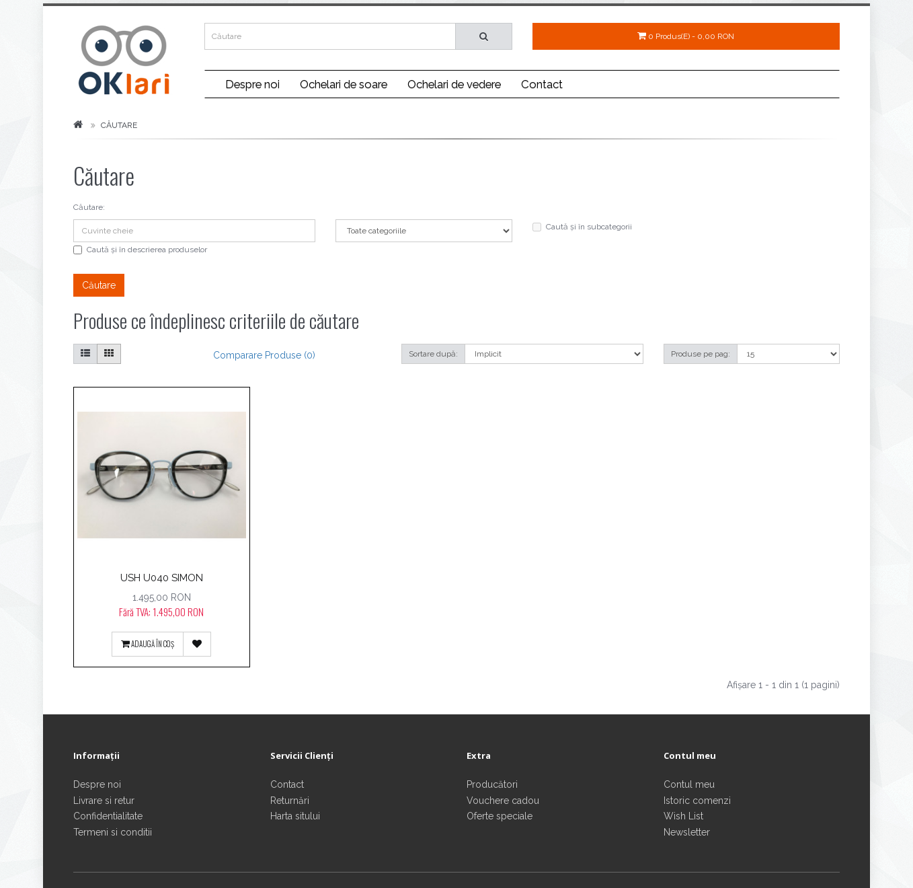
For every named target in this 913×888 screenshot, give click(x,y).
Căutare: (89, 207)
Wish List (683, 816)
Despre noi (252, 84)
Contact (542, 84)
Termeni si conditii (112, 832)
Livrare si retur (103, 800)
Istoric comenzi (697, 800)
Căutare (119, 125)
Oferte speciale (499, 816)
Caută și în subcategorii (582, 226)
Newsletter (687, 832)
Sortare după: (433, 354)
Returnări (289, 800)
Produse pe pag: (700, 354)
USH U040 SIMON (161, 577)
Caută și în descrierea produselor (140, 249)
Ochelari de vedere (454, 84)
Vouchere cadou (503, 800)
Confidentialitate (108, 816)
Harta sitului (295, 816)
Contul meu (689, 784)
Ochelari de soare (343, 84)
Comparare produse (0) (264, 355)
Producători (492, 784)
